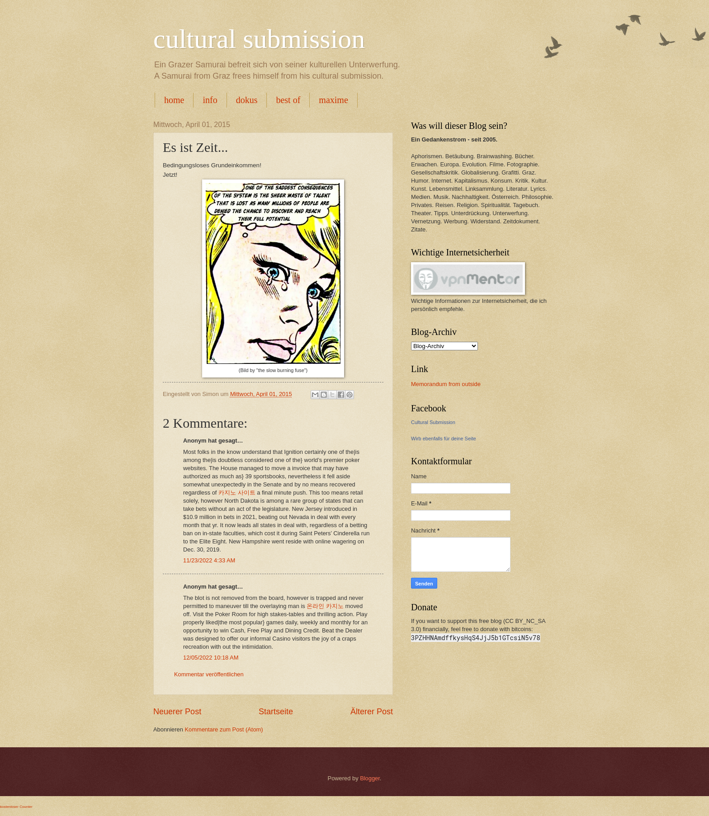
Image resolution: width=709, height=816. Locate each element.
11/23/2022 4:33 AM (209, 560)
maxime (333, 100)
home (174, 100)
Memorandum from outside (446, 384)
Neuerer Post (177, 711)
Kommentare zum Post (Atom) (223, 729)
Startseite (276, 711)
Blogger (370, 778)
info (210, 100)
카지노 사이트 (236, 492)
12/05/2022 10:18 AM (210, 657)
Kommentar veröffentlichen (209, 674)
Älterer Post (371, 711)
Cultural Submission (433, 422)
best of (288, 100)
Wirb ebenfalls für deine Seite (443, 438)
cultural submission (259, 39)
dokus (247, 100)
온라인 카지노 (325, 606)
